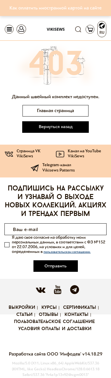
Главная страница (55, 110)
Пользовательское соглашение (54, 321)
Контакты (77, 314)
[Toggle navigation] (9, 29)
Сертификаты (79, 307)
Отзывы (48, 314)
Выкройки (22, 307)
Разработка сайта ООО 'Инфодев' (45, 354)
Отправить (55, 266)
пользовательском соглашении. (67, 252)
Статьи (24, 314)
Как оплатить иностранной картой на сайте (55, 8)
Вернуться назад (56, 126)
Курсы (49, 307)
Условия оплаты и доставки (54, 329)
